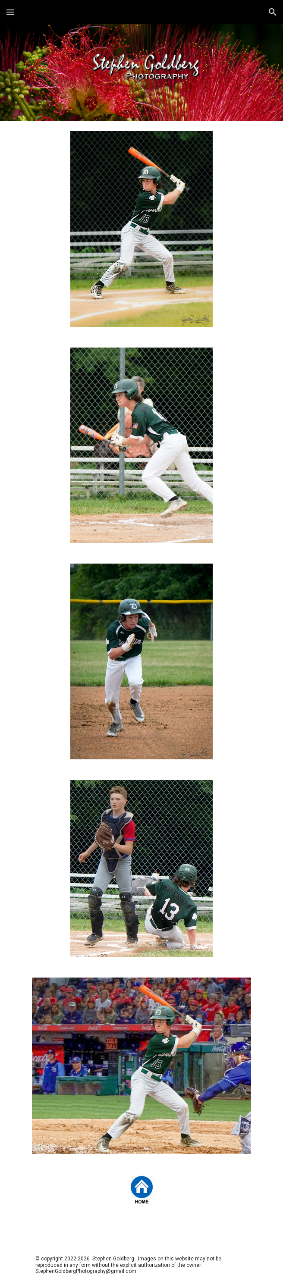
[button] (10, 12)
